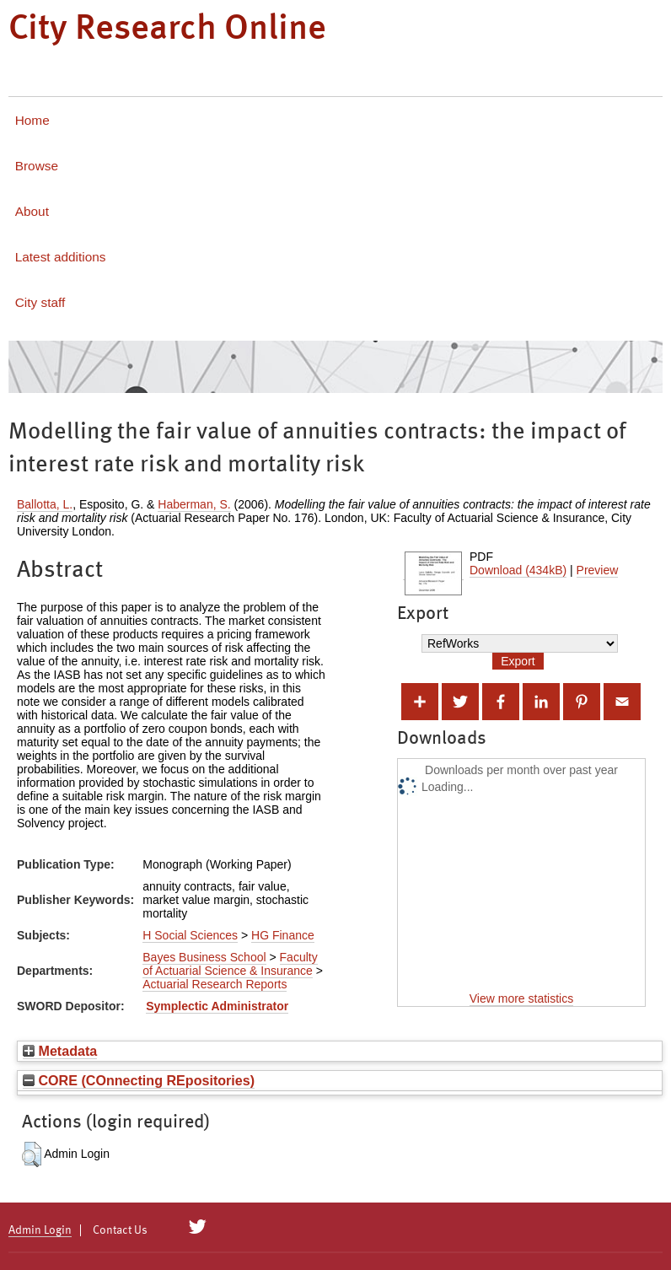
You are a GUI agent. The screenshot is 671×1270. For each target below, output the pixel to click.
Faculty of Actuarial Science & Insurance (229, 963)
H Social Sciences (190, 935)
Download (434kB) (518, 570)
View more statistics (521, 998)
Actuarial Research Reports (214, 984)
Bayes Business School (204, 957)
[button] (31, 1154)
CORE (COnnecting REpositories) (139, 1080)
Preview (598, 570)
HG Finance (282, 935)
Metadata (60, 1050)
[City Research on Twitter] (198, 1227)
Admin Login (40, 1230)
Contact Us (120, 1230)
